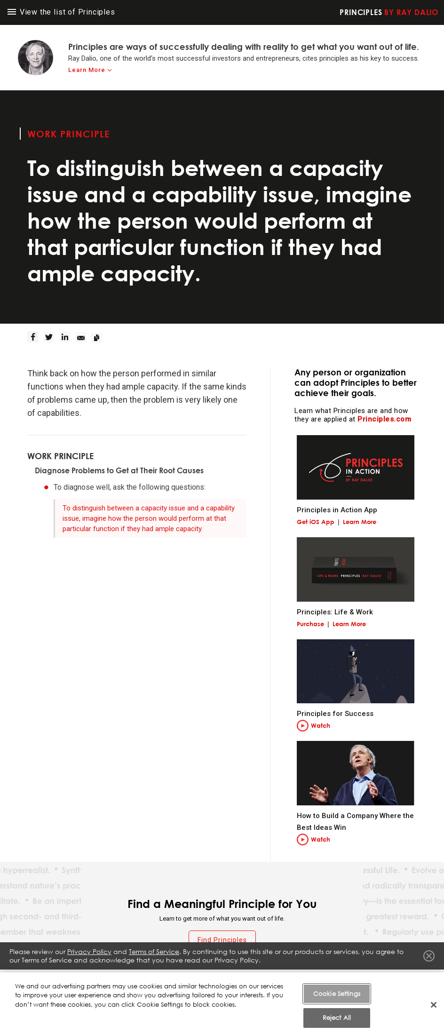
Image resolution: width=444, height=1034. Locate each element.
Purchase (310, 624)
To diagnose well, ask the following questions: (130, 487)
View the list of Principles (61, 12)
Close (429, 961)
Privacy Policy (89, 957)
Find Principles (222, 940)
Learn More (359, 521)
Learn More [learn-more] (86, 69)
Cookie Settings (336, 1015)
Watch (320, 725)
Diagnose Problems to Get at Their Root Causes (119, 470)
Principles (389, 12)
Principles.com (384, 419)
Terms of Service (154, 957)
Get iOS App (315, 521)
